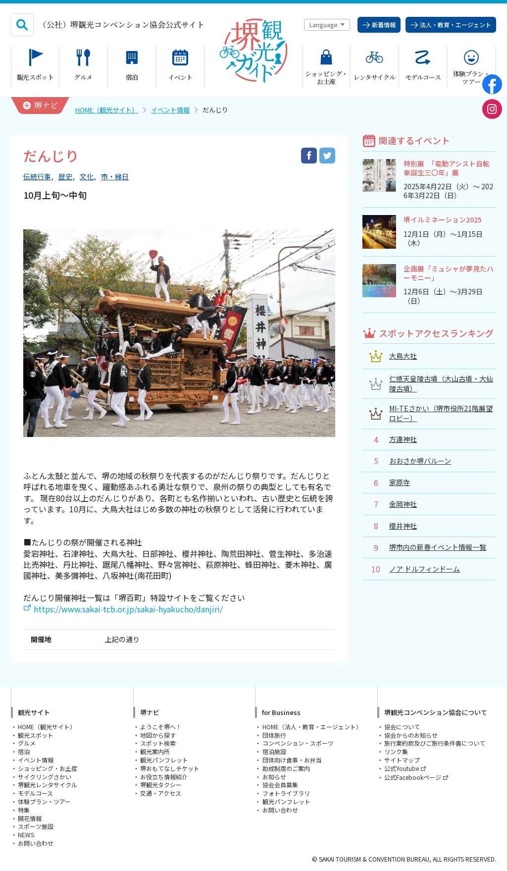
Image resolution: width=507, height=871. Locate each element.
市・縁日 (115, 176)
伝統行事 (37, 176)
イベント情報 (170, 109)
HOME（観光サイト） (106, 109)
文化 (87, 176)
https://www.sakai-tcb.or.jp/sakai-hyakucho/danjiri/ (128, 608)
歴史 (65, 176)
